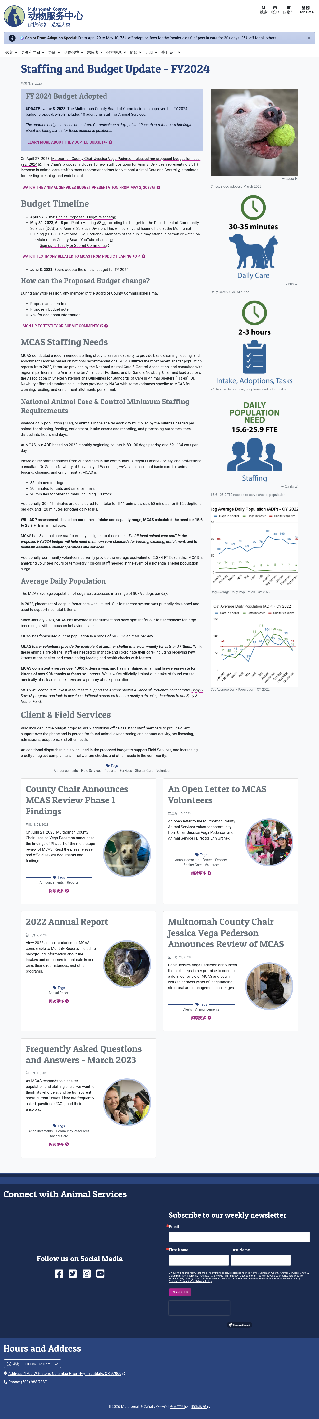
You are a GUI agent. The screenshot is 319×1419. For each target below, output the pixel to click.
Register (180, 1292)
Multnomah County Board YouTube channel (75, 240)
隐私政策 (200, 1406)
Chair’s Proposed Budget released (86, 217)
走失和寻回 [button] (31, 52)
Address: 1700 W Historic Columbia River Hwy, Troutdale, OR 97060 (66, 1373)
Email (174, 1227)
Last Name (240, 1250)
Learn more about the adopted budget (67, 142)
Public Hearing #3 (88, 223)
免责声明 (179, 1406)
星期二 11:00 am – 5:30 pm (31, 1364)
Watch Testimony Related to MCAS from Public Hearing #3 (81, 256)
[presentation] (199, 1308)
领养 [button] (9, 52)
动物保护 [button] (72, 52)
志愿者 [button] (93, 52)
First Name (179, 1250)
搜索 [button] (264, 12)
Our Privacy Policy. (201, 1281)
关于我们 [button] (169, 52)
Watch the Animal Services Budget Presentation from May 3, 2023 (89, 187)
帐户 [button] (275, 12)
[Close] (309, 38)
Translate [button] (306, 12)
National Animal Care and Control (150, 170)
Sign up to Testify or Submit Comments (74, 245)
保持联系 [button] (114, 52)
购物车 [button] (288, 12)
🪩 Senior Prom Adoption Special (47, 38)
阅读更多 (56, 891)
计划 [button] (149, 52)
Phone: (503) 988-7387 (27, 1382)
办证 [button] (52, 52)
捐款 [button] (134, 52)
